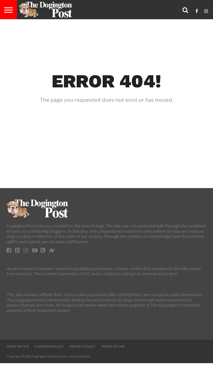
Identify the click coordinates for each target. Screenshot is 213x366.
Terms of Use (113, 346)
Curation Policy (49, 346)
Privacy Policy (82, 346)
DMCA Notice (18, 346)
